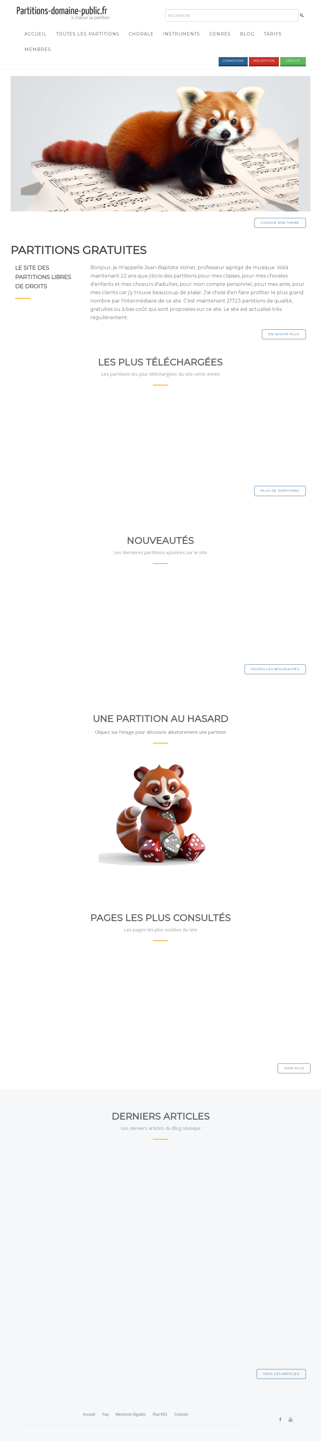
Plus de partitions (280, 491)
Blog (247, 34)
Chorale (141, 34)
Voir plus (294, 1069)
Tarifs (273, 34)
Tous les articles (281, 1374)
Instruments (181, 34)
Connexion (233, 61)
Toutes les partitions (87, 34)
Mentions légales (131, 1414)
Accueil (35, 34)
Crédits (293, 61)
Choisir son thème (280, 223)
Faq (105, 1414)
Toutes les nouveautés (275, 669)
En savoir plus (283, 334)
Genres (220, 34)
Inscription (264, 61)
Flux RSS (160, 1414)
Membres (37, 49)
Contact (181, 1414)
